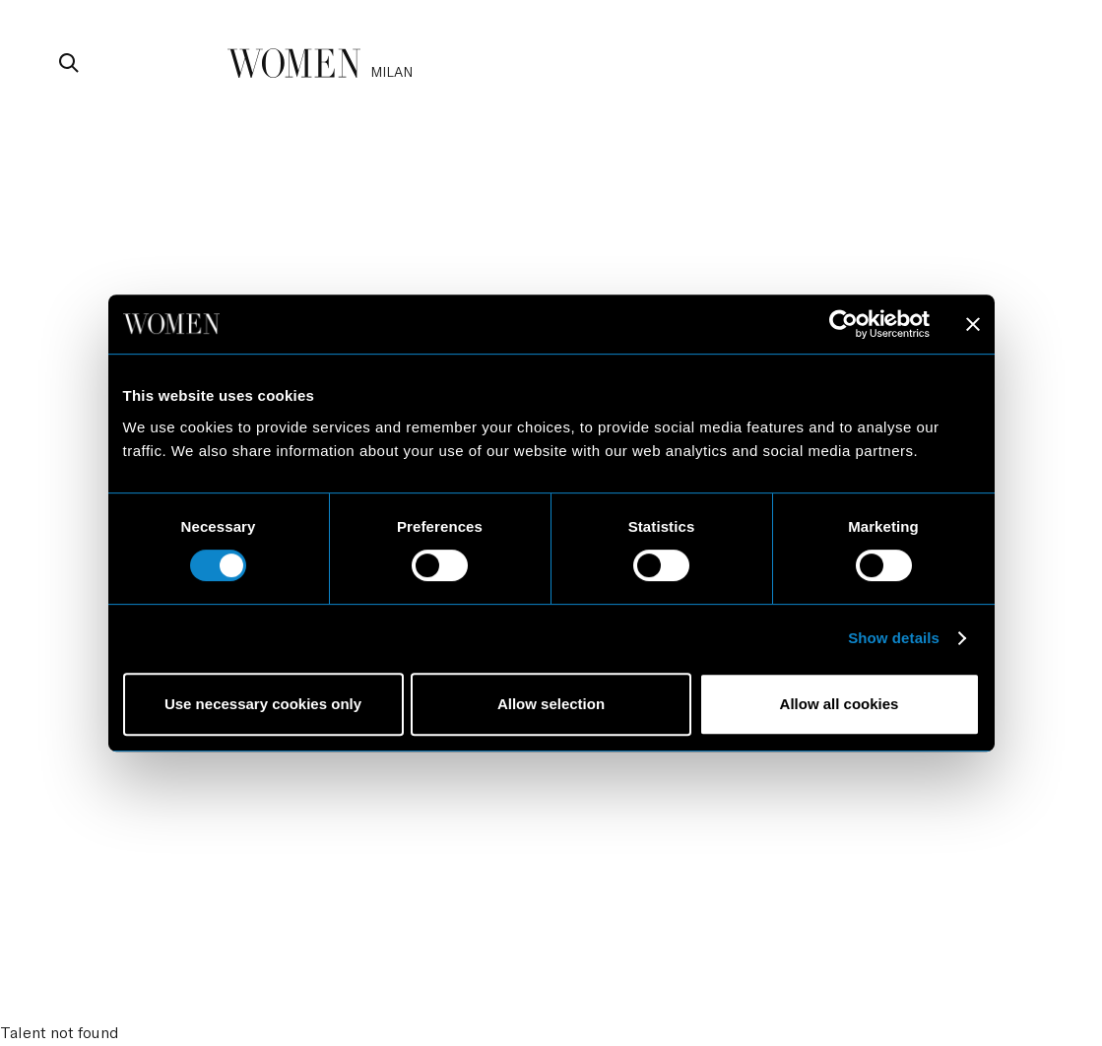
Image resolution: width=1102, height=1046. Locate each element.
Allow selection (551, 703)
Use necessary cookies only (262, 703)
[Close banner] (973, 324)
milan (391, 71)
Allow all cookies (839, 703)
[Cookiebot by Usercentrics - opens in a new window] (843, 324)
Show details (894, 637)
